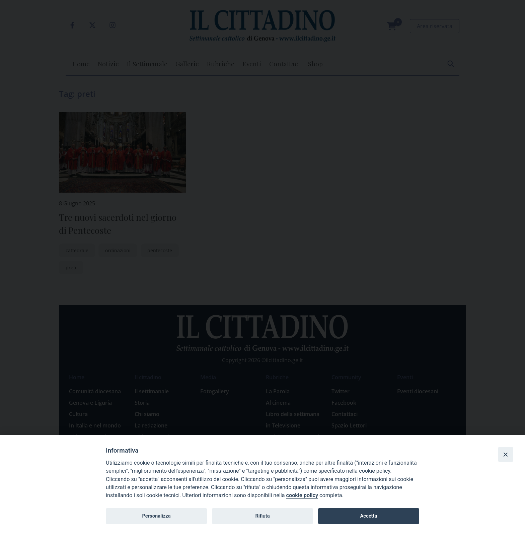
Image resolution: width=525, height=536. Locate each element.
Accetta (368, 516)
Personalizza (156, 516)
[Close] (505, 454)
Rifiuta (262, 516)
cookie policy (302, 495)
